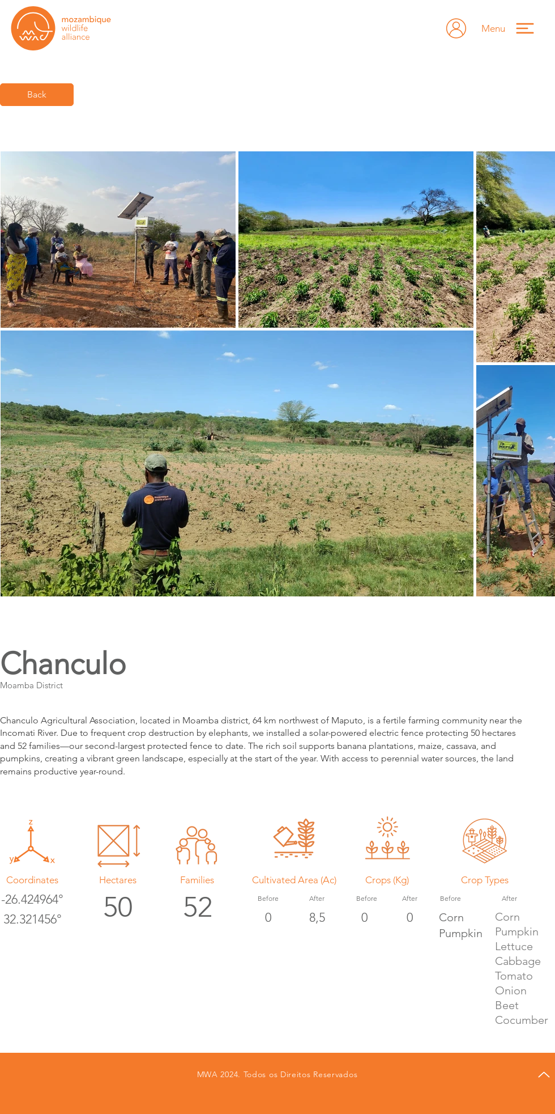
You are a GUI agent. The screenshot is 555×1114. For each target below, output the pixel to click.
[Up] (543, 1075)
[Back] (37, 94)
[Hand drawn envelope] (456, 28)
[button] (513, 28)
